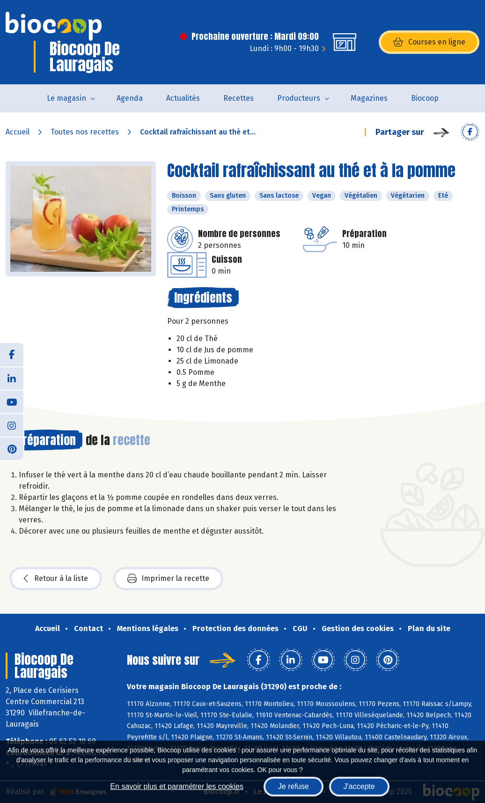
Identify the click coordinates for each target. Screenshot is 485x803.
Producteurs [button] (298, 98)
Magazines (369, 98)
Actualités (183, 98)
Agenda (130, 98)
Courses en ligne (429, 42)
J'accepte (359, 786)
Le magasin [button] (66, 98)
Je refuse (293, 786)
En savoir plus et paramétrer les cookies (176, 786)
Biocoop (425, 98)
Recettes (238, 98)
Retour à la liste (55, 578)
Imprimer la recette (168, 578)
